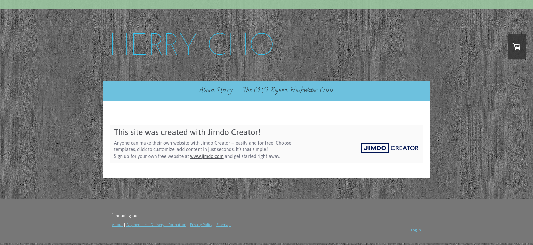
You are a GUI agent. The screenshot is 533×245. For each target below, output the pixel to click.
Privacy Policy (201, 224)
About (117, 224)
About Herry (215, 91)
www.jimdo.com (206, 156)
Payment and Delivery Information (156, 224)
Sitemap (223, 224)
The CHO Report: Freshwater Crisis (288, 91)
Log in (416, 230)
